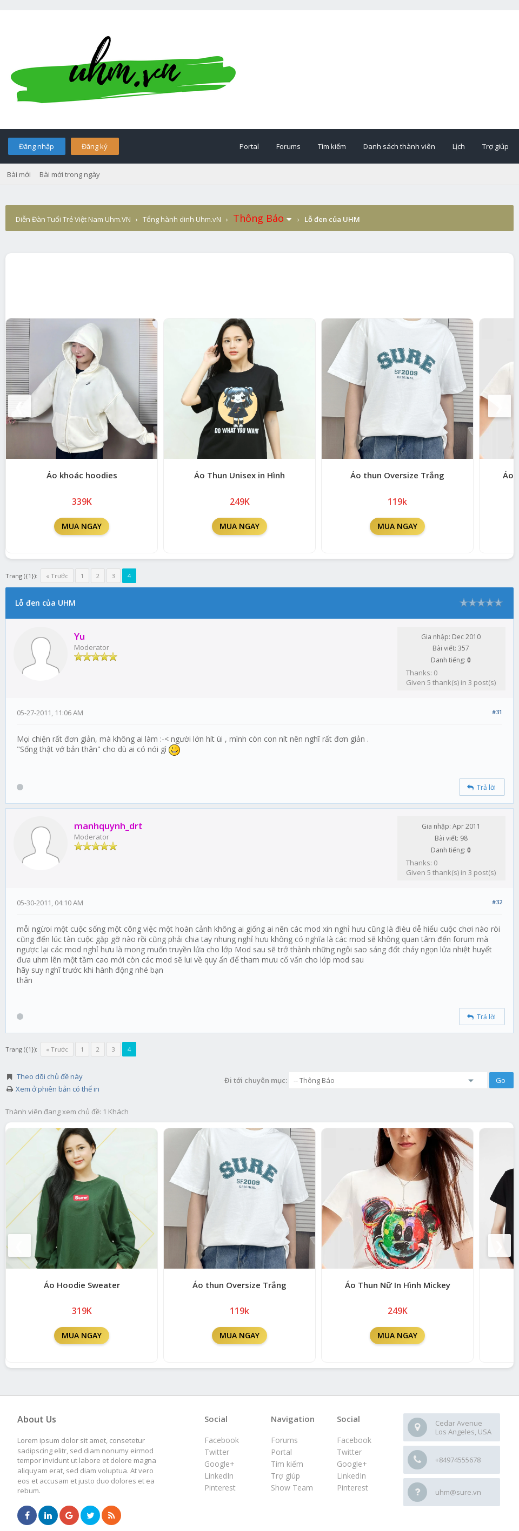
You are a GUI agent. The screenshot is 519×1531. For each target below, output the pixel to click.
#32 (497, 902)
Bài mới (19, 174)
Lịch (459, 146)
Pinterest (352, 1487)
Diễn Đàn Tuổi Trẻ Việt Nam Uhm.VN (73, 219)
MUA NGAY (82, 526)
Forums (288, 146)
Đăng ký (95, 146)
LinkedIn (351, 1476)
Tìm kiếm (332, 146)
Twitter (349, 1452)
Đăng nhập (36, 146)
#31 (497, 712)
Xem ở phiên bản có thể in (57, 1089)
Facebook (354, 1440)
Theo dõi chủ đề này (50, 1076)
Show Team (292, 1487)
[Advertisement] (259, 283)
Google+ (352, 1464)
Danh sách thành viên (399, 146)
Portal (249, 146)
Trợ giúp (495, 146)
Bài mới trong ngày (69, 174)
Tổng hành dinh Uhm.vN (182, 219)
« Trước (57, 576)
